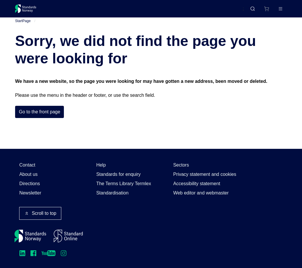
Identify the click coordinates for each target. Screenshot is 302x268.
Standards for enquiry (118, 174)
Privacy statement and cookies (204, 174)
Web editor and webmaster (201, 192)
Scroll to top (40, 213)
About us (28, 174)
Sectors (181, 164)
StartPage (22, 26)
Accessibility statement (196, 183)
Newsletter (30, 192)
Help (101, 164)
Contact (27, 164)
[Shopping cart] (254, 11)
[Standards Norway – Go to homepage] (29, 11)
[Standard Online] (68, 236)
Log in (275, 10)
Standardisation (112, 192)
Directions (29, 183)
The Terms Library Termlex (123, 183)
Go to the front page (39, 117)
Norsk (232, 11)
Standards (65, 10)
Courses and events (106, 10)
